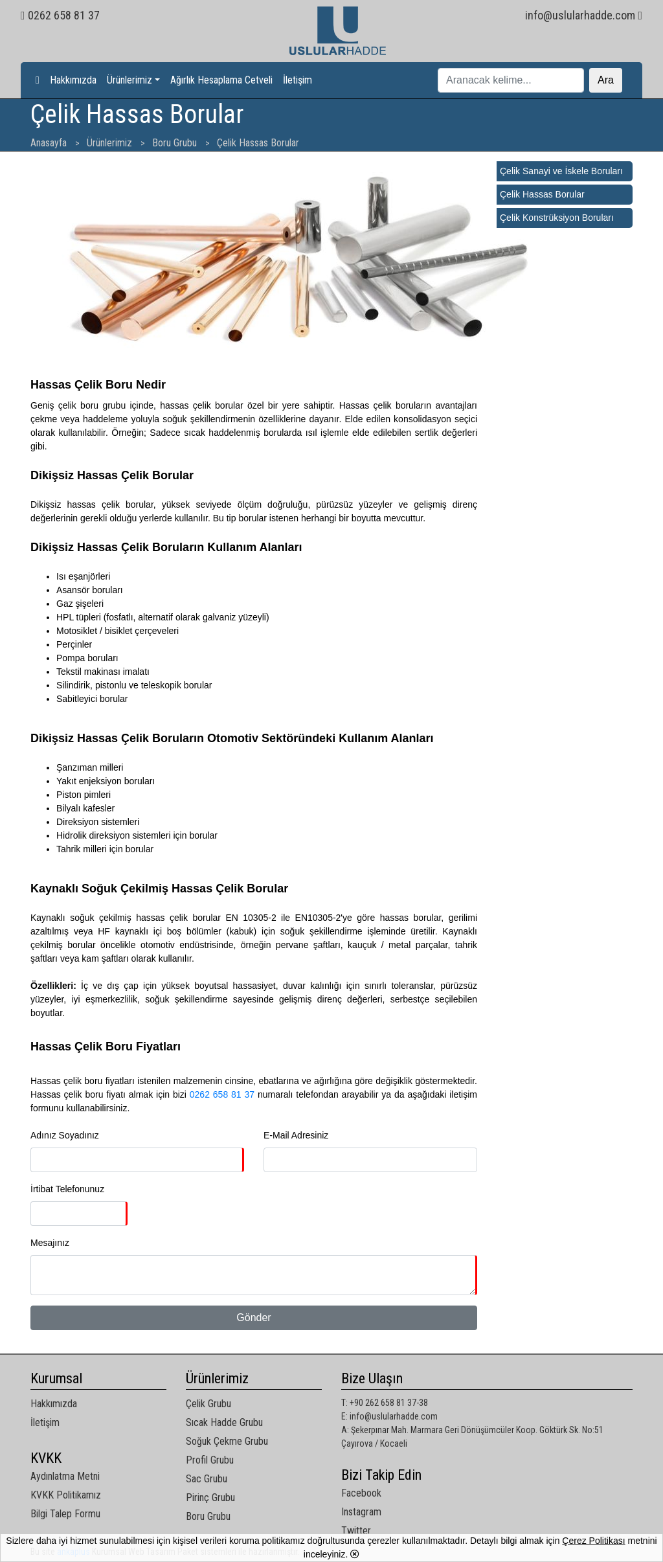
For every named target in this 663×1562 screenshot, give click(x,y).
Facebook (361, 1493)
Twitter (356, 1530)
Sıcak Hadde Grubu (224, 1422)
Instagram (361, 1512)
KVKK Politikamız (65, 1495)
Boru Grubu (208, 1516)
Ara (606, 79)
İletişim (297, 80)
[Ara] (511, 80)
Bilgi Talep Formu (65, 1514)
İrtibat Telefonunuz (67, 1189)
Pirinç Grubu (210, 1497)
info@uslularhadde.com (583, 15)
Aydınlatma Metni (65, 1476)
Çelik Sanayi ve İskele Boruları (561, 171)
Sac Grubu (206, 1479)
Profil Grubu (210, 1460)
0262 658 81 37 (60, 15)
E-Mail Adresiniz (296, 1135)
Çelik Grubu (208, 1404)
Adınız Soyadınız (64, 1135)
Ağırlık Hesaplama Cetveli (221, 80)
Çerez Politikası (593, 1540)
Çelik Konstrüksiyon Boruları (557, 217)
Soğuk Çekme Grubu (227, 1441)
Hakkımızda (73, 80)
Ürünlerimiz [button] (129, 80)
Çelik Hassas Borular (542, 194)
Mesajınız (49, 1243)
